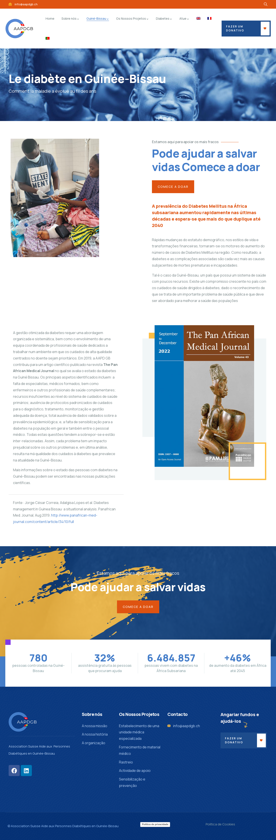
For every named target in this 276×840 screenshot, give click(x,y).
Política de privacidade (155, 824)
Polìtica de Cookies (220, 824)
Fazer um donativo (234, 740)
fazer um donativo (235, 28)
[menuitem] (198, 18)
